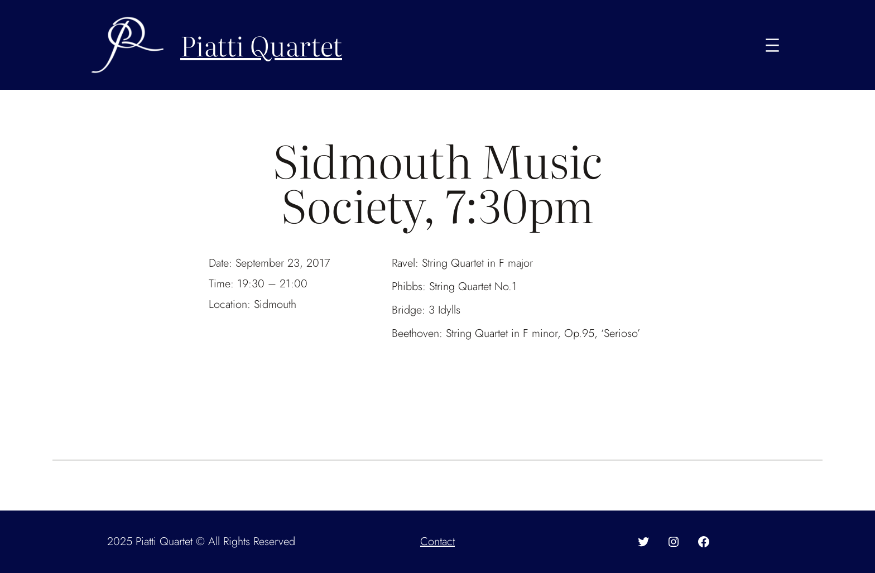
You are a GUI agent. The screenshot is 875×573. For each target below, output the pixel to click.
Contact (437, 541)
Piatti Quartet (261, 45)
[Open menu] (772, 45)
